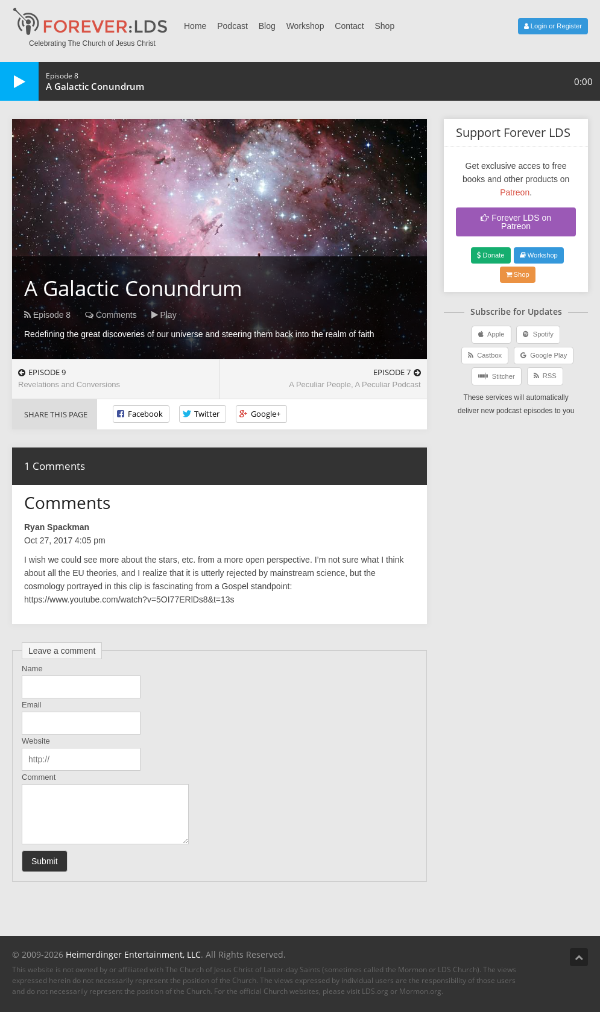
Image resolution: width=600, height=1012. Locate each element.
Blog (267, 26)
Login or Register (553, 26)
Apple (491, 334)
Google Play (543, 355)
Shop (384, 26)
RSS (545, 375)
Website (36, 740)
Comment (38, 777)
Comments (111, 315)
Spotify (538, 334)
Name (32, 668)
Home (195, 26)
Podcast (232, 26)
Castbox (485, 355)
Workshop (305, 26)
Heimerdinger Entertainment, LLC (133, 954)
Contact (349, 26)
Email (32, 704)
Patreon (514, 192)
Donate (490, 255)
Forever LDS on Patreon (516, 222)
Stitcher (496, 376)
